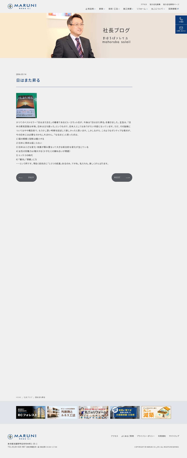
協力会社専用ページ (171, 4)
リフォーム (142, 8)
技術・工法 (114, 8)
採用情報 (173, 8)
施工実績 (128, 8)
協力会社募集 (155, 4)
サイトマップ (174, 436)
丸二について (158, 8)
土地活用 (90, 8)
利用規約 (162, 436)
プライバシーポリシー (146, 436)
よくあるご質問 (127, 436)
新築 (102, 8)
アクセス (144, 4)
